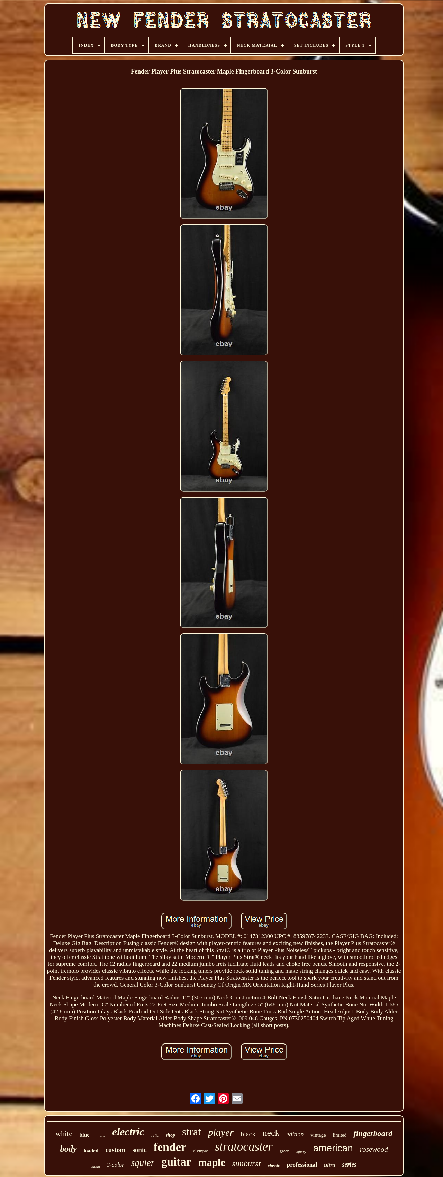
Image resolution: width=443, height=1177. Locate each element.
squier (143, 1163)
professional (302, 1164)
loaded (91, 1150)
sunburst (246, 1163)
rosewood (374, 1149)
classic (274, 1165)
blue (84, 1135)
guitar (176, 1161)
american (333, 1148)
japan (95, 1166)
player (221, 1132)
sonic (139, 1149)
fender (170, 1147)
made (100, 1136)
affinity (301, 1152)
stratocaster (244, 1146)
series (349, 1164)
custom (115, 1149)
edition (295, 1134)
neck (270, 1133)
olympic (200, 1150)
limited (340, 1135)
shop (170, 1135)
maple (211, 1162)
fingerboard (372, 1133)
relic (155, 1135)
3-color (115, 1164)
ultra (329, 1165)
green (284, 1151)
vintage (318, 1135)
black (248, 1134)
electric (128, 1132)
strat (191, 1131)
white (63, 1133)
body (68, 1148)
